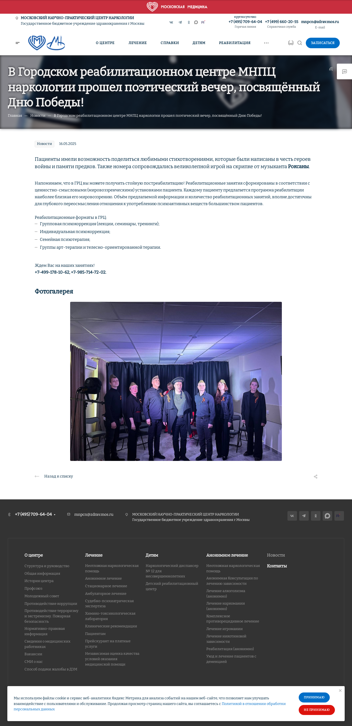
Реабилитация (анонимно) (230, 649)
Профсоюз (33, 588)
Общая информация (42, 573)
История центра (39, 581)
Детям (152, 555)
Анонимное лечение (103, 578)
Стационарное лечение (106, 586)
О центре (33, 555)
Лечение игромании (224, 629)
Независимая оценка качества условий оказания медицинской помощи (112, 658)
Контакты (277, 566)
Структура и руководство (46, 566)
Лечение (93, 555)
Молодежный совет (41, 596)
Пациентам (95, 634)
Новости (276, 555)
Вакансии (33, 654)
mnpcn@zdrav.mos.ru (320, 22)
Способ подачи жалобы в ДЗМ (50, 669)
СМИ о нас (33, 661)
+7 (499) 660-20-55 (281, 24)
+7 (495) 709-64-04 (245, 24)
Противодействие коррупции (50, 603)
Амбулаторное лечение (105, 593)
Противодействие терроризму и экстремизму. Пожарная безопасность (51, 616)
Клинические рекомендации (111, 626)
